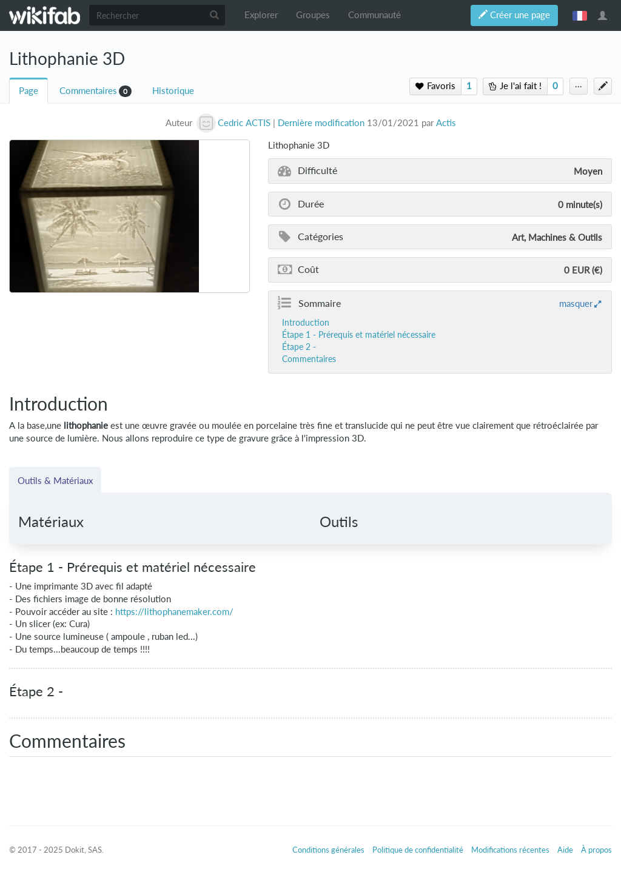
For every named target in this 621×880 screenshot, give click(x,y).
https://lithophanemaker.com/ (174, 611)
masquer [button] (575, 303)
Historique (173, 91)
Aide (565, 850)
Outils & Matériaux (55, 480)
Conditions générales (328, 850)
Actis (446, 123)
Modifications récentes (510, 850)
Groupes (313, 15)
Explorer (261, 15)
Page (28, 91)
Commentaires (88, 91)
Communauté (374, 15)
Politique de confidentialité (417, 850)
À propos (596, 850)
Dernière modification (321, 123)
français (579, 15)
